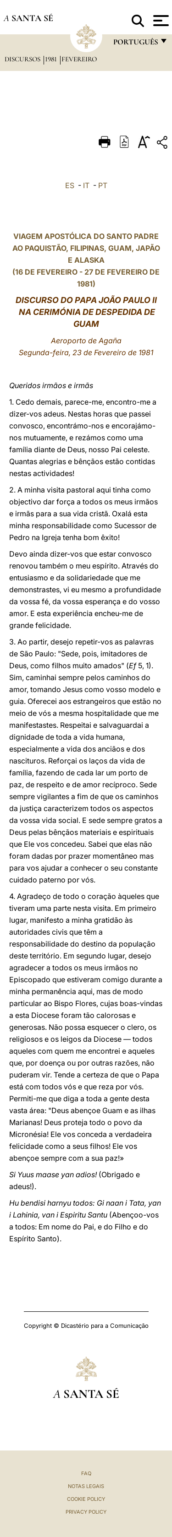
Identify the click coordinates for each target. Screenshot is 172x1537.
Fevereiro (79, 59)
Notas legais (86, 1486)
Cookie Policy (86, 1499)
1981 (52, 59)
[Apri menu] (160, 20)
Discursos (23, 59)
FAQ (86, 1473)
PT (102, 185)
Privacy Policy (86, 1512)
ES (69, 185)
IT (86, 185)
